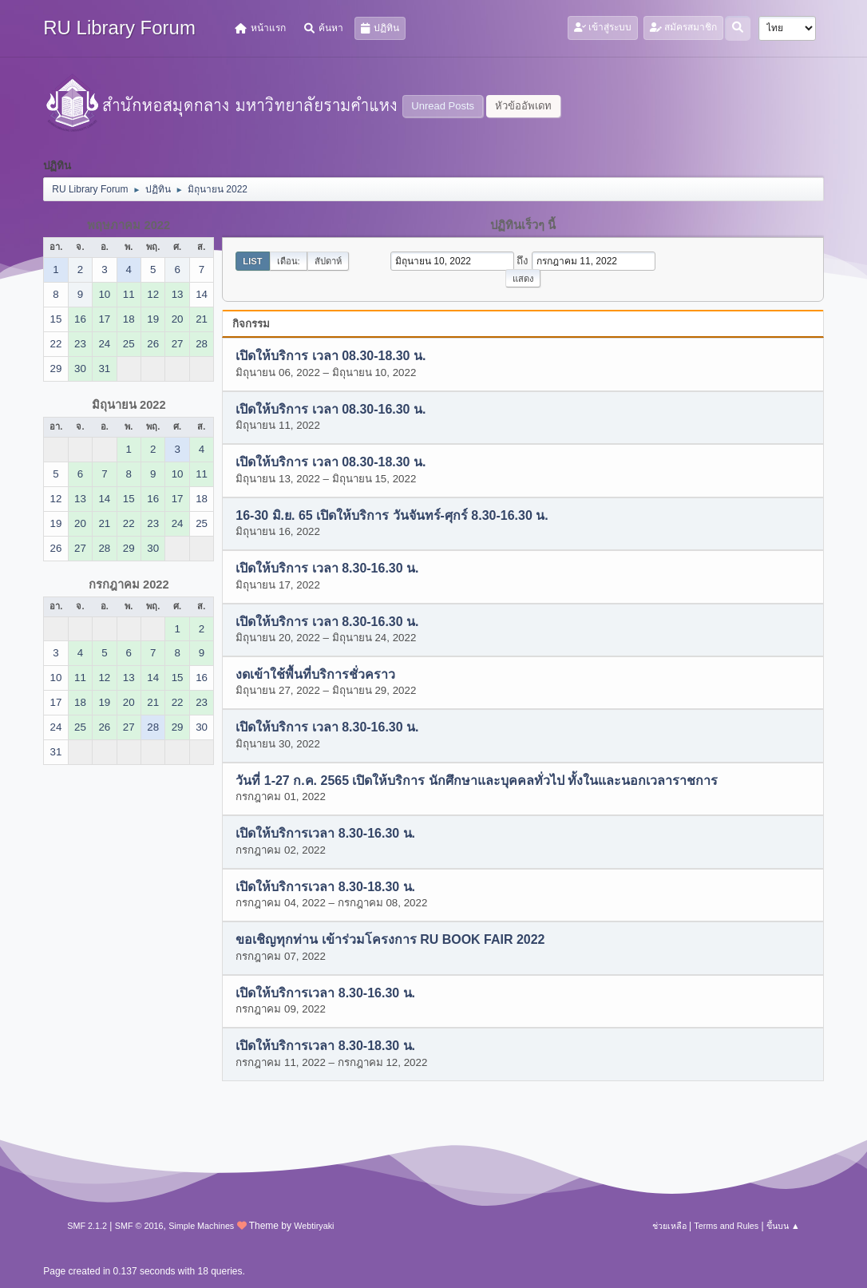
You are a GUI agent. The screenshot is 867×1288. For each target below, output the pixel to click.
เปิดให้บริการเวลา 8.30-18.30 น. (325, 887)
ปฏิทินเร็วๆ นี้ (523, 225)
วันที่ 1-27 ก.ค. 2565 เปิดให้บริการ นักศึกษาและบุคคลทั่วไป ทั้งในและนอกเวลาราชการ (477, 780)
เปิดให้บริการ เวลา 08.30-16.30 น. (331, 409)
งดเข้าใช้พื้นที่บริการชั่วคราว (315, 674)
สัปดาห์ (328, 261)
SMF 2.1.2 (87, 1226)
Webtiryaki (314, 1226)
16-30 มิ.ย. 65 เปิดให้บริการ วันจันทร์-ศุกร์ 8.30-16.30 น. (392, 515)
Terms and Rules (726, 1226)
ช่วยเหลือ (669, 1226)
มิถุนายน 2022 (129, 404)
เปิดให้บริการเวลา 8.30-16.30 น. (325, 834)
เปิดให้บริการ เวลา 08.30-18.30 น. (331, 356)
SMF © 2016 (139, 1226)
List (252, 261)
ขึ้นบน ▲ (783, 1226)
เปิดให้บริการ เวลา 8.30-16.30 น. (327, 569)
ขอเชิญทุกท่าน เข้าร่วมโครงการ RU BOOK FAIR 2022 (390, 940)
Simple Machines (201, 1226)
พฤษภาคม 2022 (128, 225)
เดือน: (288, 261)
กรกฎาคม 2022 (129, 584)
